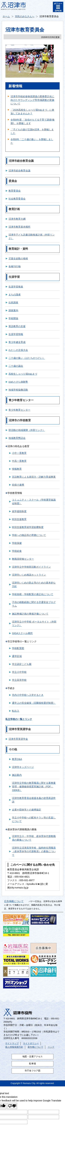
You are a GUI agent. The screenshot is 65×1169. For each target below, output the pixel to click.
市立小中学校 (19, 672)
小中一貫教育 (19, 453)
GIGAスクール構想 (22, 633)
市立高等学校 (19, 680)
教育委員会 (14, 190)
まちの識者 (14, 294)
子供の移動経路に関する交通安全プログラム (34, 604)
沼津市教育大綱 (16, 218)
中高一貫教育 (19, 461)
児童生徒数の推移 (18, 258)
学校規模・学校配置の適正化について (32, 594)
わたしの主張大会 (18, 350)
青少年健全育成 (16, 342)
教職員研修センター (23, 559)
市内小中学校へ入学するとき (28, 695)
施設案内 (17, 775)
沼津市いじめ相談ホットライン (29, 574)
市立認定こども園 (21, 664)
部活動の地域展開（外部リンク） (26, 430)
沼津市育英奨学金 (18, 739)
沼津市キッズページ (23, 767)
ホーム (6, 16)
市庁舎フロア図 (32, 1070)
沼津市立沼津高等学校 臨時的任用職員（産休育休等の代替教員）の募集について (34, 851)
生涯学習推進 (15, 286)
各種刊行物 (14, 266)
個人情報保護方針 (14, 1047)
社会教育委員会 (16, 198)
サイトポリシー (31, 1043)
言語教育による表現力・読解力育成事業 (34, 476)
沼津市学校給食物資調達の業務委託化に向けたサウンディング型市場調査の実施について (32, 100)
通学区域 (17, 656)
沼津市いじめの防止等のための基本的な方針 (34, 584)
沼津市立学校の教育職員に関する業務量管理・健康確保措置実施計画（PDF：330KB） (34, 787)
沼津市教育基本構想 (19, 226)
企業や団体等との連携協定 (26, 809)
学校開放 (13, 318)
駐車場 (32, 1063)
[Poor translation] (12, 1106)
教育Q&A (17, 759)
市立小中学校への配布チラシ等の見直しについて (34, 819)
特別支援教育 (19, 519)
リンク (51, 1047)
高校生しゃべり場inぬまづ (22, 373)
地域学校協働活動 (18, 389)
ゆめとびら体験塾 (18, 381)
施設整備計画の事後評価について (30, 613)
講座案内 (13, 310)
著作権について (35, 1047)
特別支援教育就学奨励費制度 (28, 527)
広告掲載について (14, 901)
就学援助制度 (19, 511)
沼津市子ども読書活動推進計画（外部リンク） (31, 236)
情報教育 (17, 468)
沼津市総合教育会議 (19, 170)
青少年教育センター (19, 410)
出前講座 (13, 302)
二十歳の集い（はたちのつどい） (26, 358)
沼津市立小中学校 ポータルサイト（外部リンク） (34, 623)
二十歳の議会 (15, 366)
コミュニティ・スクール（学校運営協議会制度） (34, 501)
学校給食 (17, 551)
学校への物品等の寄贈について (29, 535)
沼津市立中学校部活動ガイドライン (31, 566)
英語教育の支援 (16, 326)
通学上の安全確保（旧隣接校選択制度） (34, 703)
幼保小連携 (18, 484)
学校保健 (17, 543)
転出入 (15, 710)
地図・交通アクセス (32, 1056)
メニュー (58, 7)
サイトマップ (12, 1043)
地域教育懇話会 (16, 438)
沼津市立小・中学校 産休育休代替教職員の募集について (34, 838)
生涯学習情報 (15, 334)
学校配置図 (18, 648)
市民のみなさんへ (24, 16)
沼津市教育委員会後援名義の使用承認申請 (34, 800)
